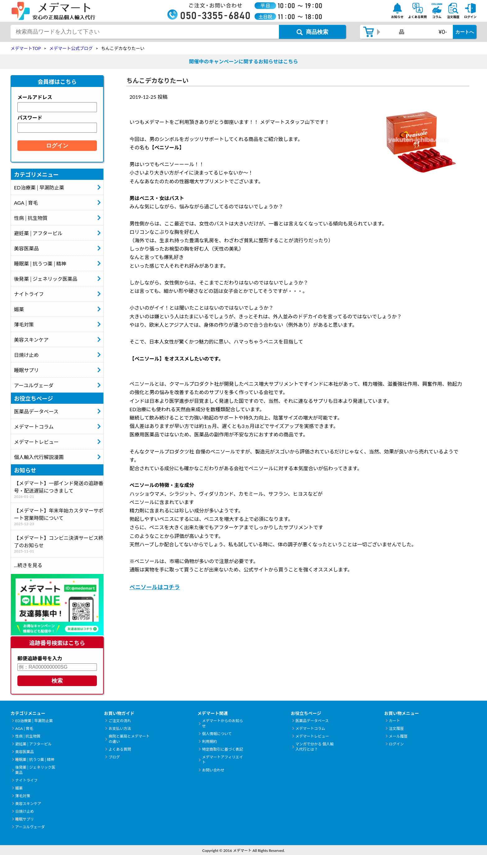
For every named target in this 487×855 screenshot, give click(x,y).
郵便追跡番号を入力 (39, 658)
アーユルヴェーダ (33, 385)
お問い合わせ (213, 770)
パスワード (29, 118)
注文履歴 (396, 728)
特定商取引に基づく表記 (222, 749)
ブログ (114, 757)
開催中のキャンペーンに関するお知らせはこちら (243, 61)
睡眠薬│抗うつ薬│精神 (40, 263)
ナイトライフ (29, 294)
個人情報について (217, 733)
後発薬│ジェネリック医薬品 (45, 279)
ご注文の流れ (120, 720)
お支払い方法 (120, 728)
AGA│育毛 (26, 203)
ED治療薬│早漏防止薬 (39, 187)
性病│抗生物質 (31, 218)
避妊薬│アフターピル (38, 233)
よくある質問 (120, 749)
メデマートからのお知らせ (222, 723)
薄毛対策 (24, 324)
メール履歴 (398, 736)
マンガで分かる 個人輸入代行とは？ (314, 747)
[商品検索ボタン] (312, 32)
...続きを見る (28, 565)
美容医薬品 (26, 248)
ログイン (396, 744)
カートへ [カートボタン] (464, 31)
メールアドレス (34, 97)
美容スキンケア (31, 340)
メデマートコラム (34, 427)
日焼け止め (26, 355)
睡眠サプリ (26, 370)
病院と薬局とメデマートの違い (129, 739)
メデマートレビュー (36, 442)
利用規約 (209, 741)
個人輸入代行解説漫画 (39, 457)
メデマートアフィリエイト (222, 760)
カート (394, 720)
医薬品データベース (36, 411)
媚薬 (19, 309)
